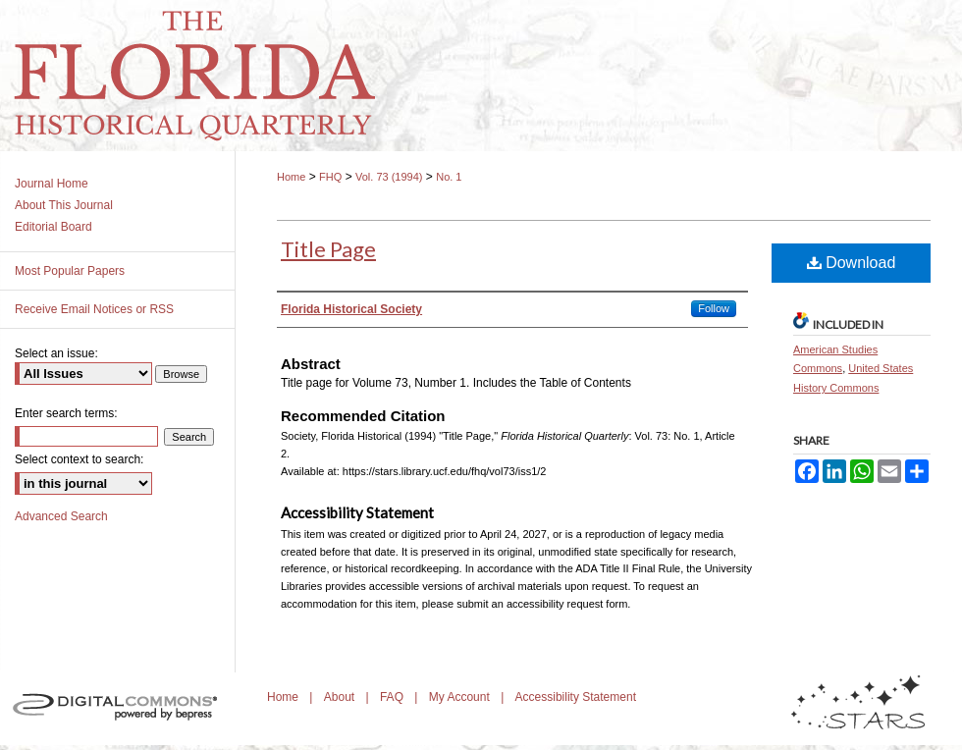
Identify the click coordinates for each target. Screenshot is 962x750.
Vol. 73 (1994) (389, 177)
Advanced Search (61, 516)
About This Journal (64, 205)
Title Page (328, 249)
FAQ (393, 697)
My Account (461, 697)
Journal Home (51, 183)
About (341, 697)
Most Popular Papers (70, 271)
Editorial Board (53, 227)
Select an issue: (56, 353)
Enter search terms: (66, 413)
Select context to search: (79, 459)
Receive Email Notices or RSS (94, 309)
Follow (713, 308)
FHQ (330, 177)
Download (851, 262)
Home (291, 177)
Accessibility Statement (575, 697)
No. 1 (448, 177)
